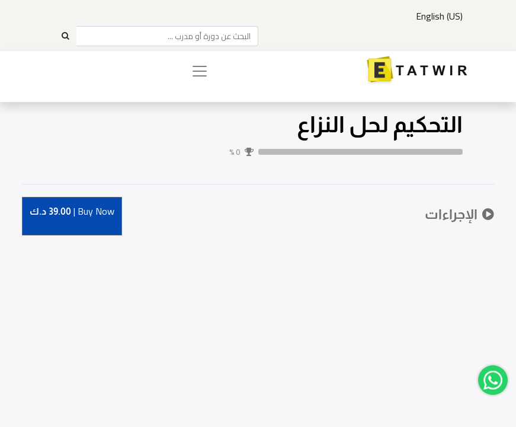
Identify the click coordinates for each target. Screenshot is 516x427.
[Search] (65, 36)
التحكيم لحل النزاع (380, 124)
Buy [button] (72, 212)
